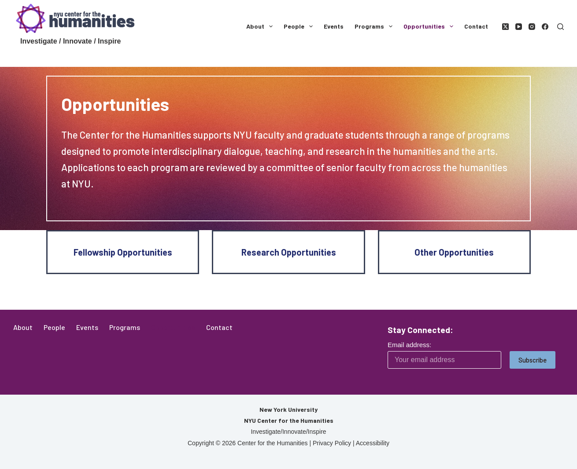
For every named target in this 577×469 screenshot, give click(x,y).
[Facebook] (545, 26)
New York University (288, 409)
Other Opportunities (454, 252)
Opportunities (430, 26)
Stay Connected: (420, 330)
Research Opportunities (288, 252)
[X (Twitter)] (505, 26)
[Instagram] (532, 26)
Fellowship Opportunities (123, 252)
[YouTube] (518, 26)
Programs (375, 26)
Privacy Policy (332, 443)
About (261, 26)
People (300, 26)
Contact (476, 26)
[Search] (560, 26)
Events (334, 26)
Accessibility (372, 443)
